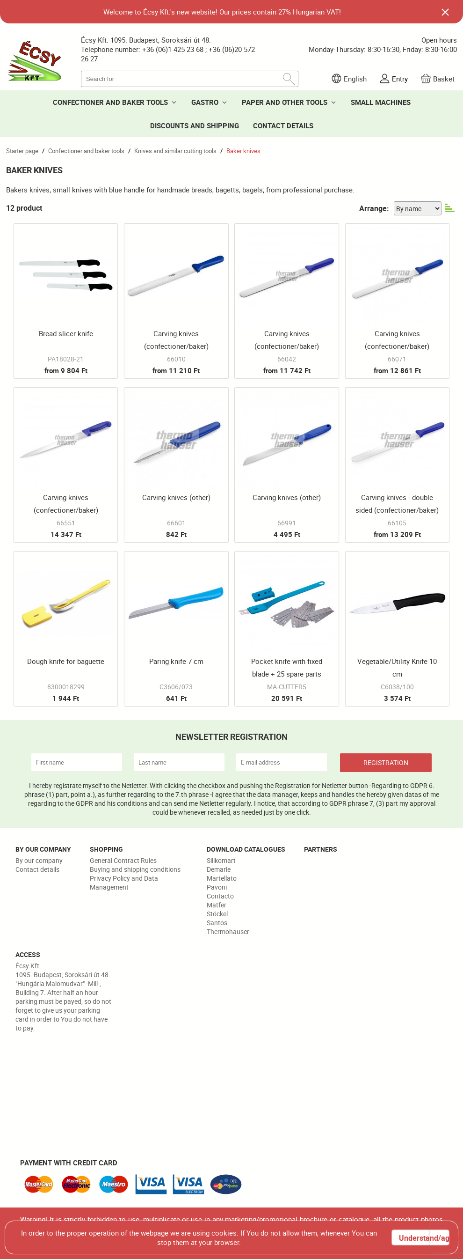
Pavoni (217, 887)
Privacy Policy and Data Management (124, 882)
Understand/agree (424, 1238)
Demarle (219, 869)
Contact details (37, 869)
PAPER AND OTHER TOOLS (284, 102)
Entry (400, 78)
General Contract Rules (123, 860)
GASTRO (204, 102)
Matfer (216, 904)
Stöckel (217, 913)
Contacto (220, 895)
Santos (217, 922)
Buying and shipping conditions (135, 869)
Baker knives (243, 151)
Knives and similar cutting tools (175, 151)
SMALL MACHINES (381, 102)
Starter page (22, 151)
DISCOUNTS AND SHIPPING (194, 125)
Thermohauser (228, 931)
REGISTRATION (385, 762)
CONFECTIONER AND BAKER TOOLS (110, 102)
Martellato (222, 878)
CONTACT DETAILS (283, 125)
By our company (39, 860)
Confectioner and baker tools (86, 151)
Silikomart (221, 860)
